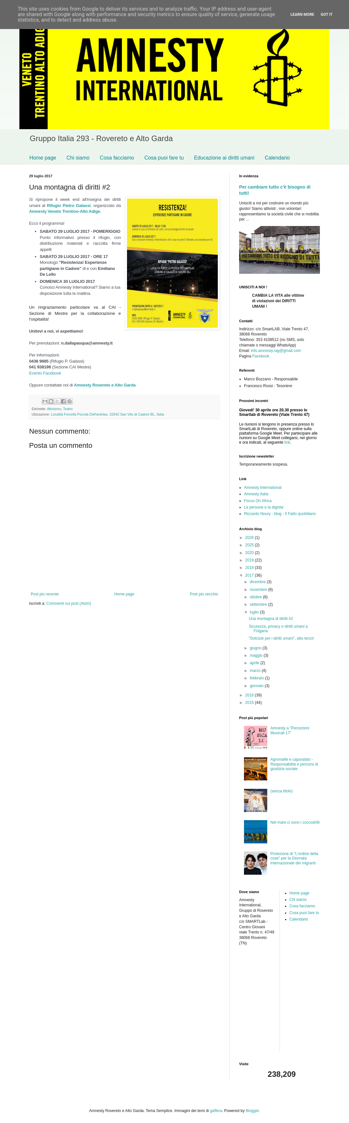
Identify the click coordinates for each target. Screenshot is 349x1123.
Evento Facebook (45, 373)
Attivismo (54, 409)
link (287, 442)
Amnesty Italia (256, 494)
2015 (250, 702)
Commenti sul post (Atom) (68, 603)
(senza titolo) (281, 791)
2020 (250, 553)
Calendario (277, 157)
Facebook (261, 356)
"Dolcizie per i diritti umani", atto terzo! (281, 638)
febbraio (257, 678)
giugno (256, 648)
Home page (42, 157)
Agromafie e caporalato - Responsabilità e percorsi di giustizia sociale (294, 764)
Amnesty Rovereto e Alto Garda (104, 385)
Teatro (68, 409)
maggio (257, 655)
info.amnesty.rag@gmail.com (276, 350)
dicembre (258, 582)
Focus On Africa (257, 501)
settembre (259, 604)
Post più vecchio (204, 594)
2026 (250, 537)
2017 (250, 575)
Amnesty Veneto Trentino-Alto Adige (64, 211)
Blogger (252, 1110)
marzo (256, 670)
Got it (327, 14)
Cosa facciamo (117, 157)
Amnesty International (262, 487)
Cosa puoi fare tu (164, 157)
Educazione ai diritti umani (224, 157)
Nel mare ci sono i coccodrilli (295, 822)
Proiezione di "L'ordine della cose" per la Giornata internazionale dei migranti (294, 858)
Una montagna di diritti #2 (271, 618)
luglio (255, 612)
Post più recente (45, 594)
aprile (255, 663)
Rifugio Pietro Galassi (68, 205)
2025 (250, 545)
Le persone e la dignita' (264, 507)
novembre (259, 589)
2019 (250, 560)
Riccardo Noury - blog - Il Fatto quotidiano (280, 513)
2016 (250, 695)
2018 (250, 567)
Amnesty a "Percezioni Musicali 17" (289, 730)
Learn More (302, 14)
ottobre (256, 597)
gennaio (257, 686)
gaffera (216, 1110)
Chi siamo (78, 157)
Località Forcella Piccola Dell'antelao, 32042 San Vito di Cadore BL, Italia (107, 414)
